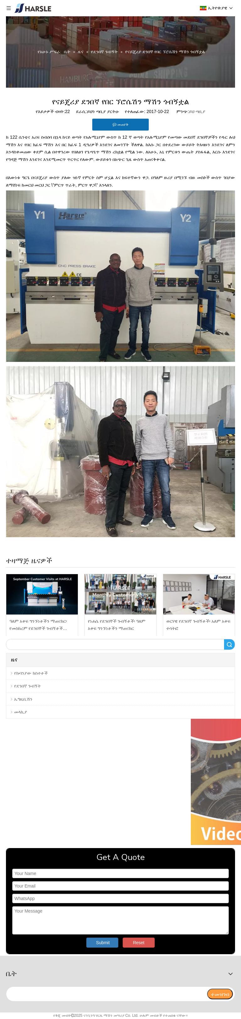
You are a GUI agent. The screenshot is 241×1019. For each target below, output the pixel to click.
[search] (106, 994)
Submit (103, 942)
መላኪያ (20, 711)
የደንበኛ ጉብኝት (27, 685)
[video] (120, 782)
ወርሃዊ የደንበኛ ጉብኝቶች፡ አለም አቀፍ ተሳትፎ (198, 625)
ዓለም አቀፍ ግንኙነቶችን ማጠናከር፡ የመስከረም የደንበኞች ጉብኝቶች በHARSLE (38, 626)
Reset (139, 942)
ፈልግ (229, 644)
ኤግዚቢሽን (23, 699)
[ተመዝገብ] (220, 994)
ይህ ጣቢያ (197, 111)
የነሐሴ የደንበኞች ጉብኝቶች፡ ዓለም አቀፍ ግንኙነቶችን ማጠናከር (116, 625)
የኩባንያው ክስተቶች (31, 673)
